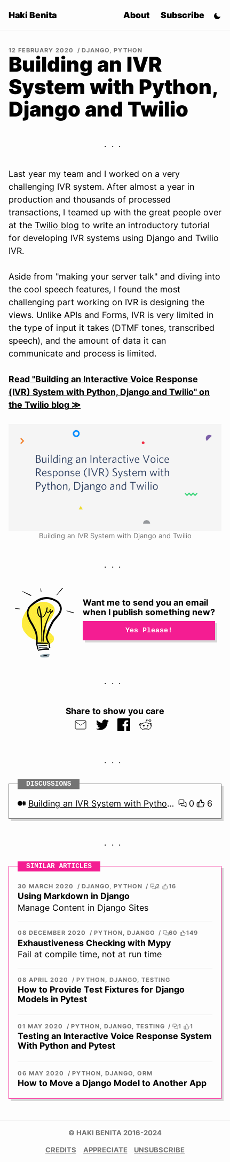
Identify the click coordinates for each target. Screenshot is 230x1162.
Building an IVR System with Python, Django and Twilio (102, 803)
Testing (155, 979)
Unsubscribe (159, 1150)
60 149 (180, 933)
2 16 (163, 886)
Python (128, 50)
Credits (60, 1150)
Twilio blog (57, 225)
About (136, 15)
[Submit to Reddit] (146, 724)
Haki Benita (33, 15)
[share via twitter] (102, 724)
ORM (145, 1073)
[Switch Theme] (217, 15)
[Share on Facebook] (124, 724)
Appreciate (105, 1150)
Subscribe (182, 15)
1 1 (182, 1026)
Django (95, 50)
